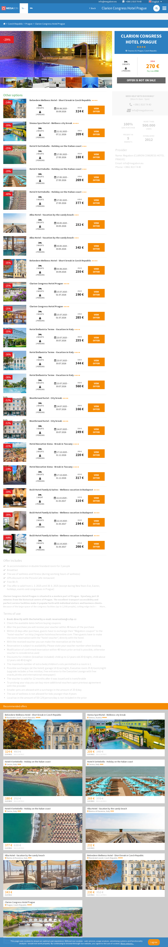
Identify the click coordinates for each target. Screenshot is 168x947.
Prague (28, 23)
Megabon (10, 8)
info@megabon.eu (108, 1)
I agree (153, 942)
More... (103, 606)
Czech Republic (15, 23)
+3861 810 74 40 (132, 167)
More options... (127, 943)
